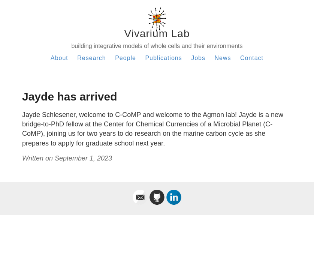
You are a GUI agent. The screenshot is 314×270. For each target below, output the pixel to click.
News (222, 58)
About (59, 58)
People (125, 58)
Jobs (198, 58)
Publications (163, 58)
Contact (251, 58)
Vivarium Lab (157, 33)
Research (91, 58)
